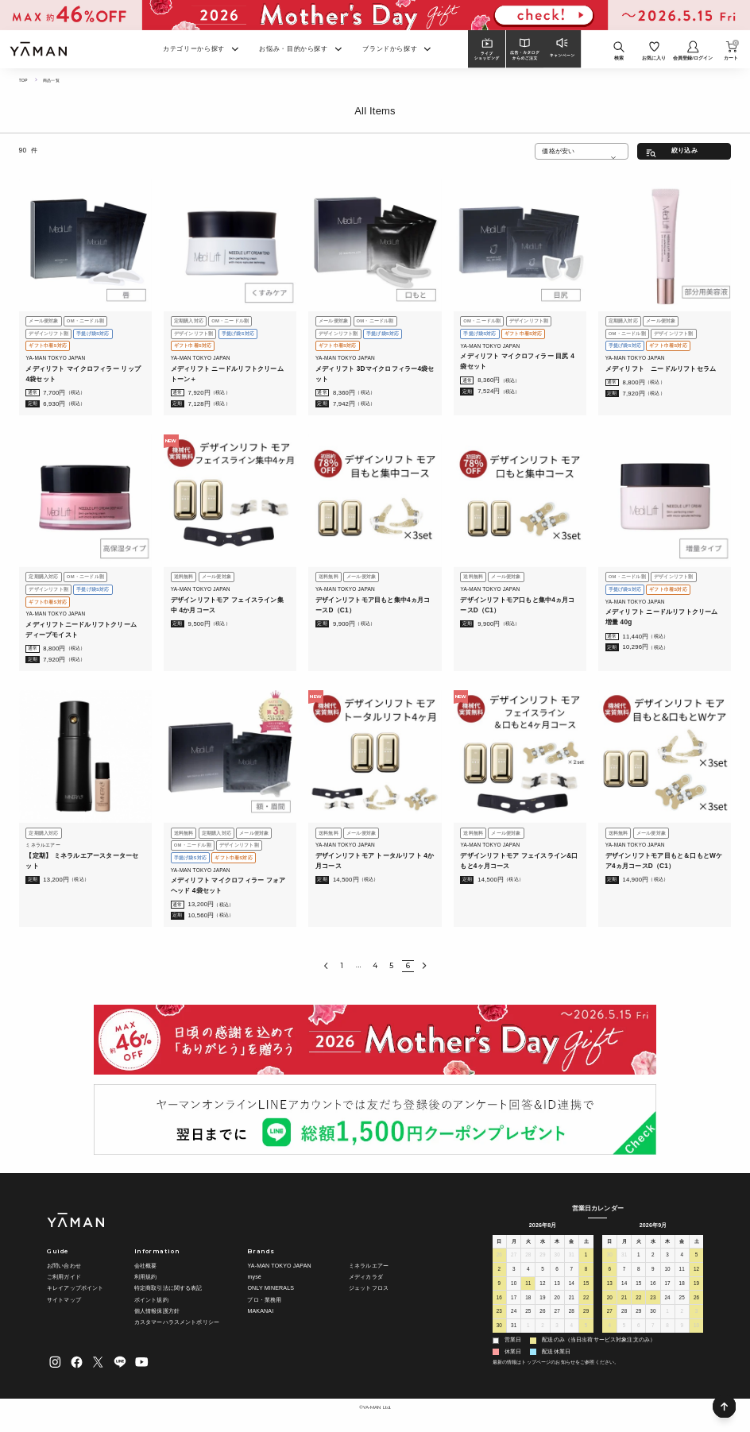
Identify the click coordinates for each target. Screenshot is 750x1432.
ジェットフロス (369, 1288)
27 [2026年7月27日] (514, 1257)
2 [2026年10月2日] (681, 1313)
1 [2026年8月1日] (586, 1257)
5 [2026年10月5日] (624, 1327)
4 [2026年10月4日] (609, 1327)
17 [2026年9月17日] (667, 1284)
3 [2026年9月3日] (557, 1327)
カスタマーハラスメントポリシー (176, 1322)
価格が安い (558, 151)
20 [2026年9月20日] (609, 1299)
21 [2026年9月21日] (624, 1299)
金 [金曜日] (571, 1241)
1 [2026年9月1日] (528, 1327)
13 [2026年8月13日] (557, 1284)
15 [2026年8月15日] (586, 1284)
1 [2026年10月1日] (667, 1313)
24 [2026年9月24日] (667, 1299)
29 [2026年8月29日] (586, 1313)
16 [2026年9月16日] (653, 1284)
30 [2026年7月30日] (557, 1257)
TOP (24, 80)
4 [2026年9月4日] (571, 1327)
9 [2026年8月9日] (499, 1284)
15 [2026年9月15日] (639, 1284)
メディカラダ (366, 1277)
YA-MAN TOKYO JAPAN (279, 1266)
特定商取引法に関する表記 (168, 1288)
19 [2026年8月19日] (542, 1299)
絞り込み (684, 150)
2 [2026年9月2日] (542, 1327)
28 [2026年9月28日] (624, 1313)
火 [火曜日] (528, 1241)
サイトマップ (64, 1299)
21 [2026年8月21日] (571, 1299)
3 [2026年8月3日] (514, 1271)
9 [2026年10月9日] (681, 1327)
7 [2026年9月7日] (624, 1271)
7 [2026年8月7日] (571, 1271)
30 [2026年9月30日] (653, 1313)
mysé (254, 1277)
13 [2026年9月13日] (609, 1284)
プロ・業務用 (264, 1299)
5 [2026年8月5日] (542, 1271)
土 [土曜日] (586, 1241)
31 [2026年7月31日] (571, 1257)
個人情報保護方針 (157, 1311)
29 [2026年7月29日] (542, 1257)
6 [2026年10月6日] (638, 1327)
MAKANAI (260, 1311)
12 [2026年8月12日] (542, 1284)
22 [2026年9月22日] (639, 1299)
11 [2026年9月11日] (681, 1271)
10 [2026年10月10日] (697, 1327)
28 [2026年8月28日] (571, 1313)
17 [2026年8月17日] (514, 1299)
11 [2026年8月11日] (528, 1284)
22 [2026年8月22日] (586, 1299)
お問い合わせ (64, 1266)
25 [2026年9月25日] (681, 1299)
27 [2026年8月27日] (557, 1313)
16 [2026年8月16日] (499, 1299)
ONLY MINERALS (270, 1288)
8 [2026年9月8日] (638, 1271)
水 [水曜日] (542, 1241)
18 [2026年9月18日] (681, 1284)
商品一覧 (54, 80)
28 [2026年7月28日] (528, 1257)
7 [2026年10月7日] (653, 1327)
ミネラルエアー (369, 1266)
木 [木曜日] (557, 1241)
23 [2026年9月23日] (653, 1299)
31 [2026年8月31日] (514, 1327)
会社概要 (145, 1266)
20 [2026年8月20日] (557, 1299)
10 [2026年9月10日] (667, 1271)
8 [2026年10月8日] (667, 1327)
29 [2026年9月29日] (639, 1313)
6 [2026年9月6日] (609, 1271)
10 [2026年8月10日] (514, 1284)
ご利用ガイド (64, 1277)
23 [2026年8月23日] (499, 1313)
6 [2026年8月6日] (557, 1271)
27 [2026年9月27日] (609, 1313)
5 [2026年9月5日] (586, 1327)
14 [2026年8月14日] (571, 1284)
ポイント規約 (151, 1299)
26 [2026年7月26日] (499, 1257)
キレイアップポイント (75, 1288)
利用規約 (145, 1277)
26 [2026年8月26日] (542, 1313)
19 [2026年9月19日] (697, 1284)
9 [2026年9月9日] (653, 1271)
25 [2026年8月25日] (528, 1313)
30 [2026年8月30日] (499, 1327)
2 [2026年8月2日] (499, 1271)
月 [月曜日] (513, 1241)
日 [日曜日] (499, 1241)
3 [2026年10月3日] (696, 1313)
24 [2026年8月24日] (514, 1313)
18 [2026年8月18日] (528, 1299)
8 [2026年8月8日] (586, 1271)
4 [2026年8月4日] (528, 1271)
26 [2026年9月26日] (697, 1299)
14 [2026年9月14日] (624, 1284)
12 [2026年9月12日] (697, 1271)
